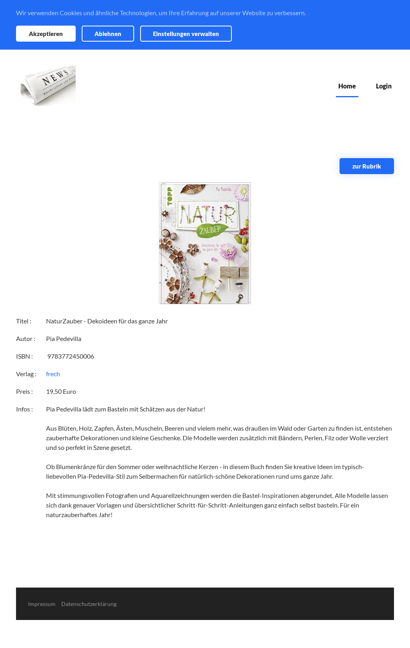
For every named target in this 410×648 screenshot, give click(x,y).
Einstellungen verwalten (186, 33)
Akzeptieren (46, 33)
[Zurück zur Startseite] (46, 86)
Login (384, 86)
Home (347, 86)
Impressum (42, 603)
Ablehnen (107, 33)
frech (53, 373)
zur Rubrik (366, 166)
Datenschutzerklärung (89, 603)
